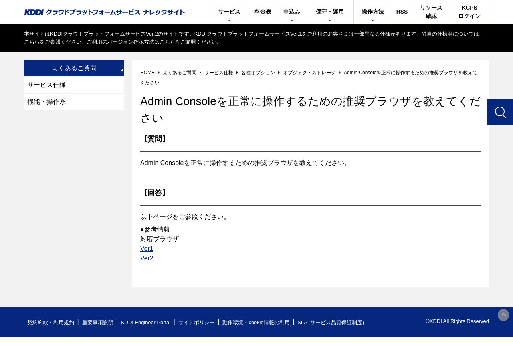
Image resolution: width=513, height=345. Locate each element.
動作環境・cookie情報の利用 (257, 322)
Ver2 (146, 258)
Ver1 (146, 248)
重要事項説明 (97, 322)
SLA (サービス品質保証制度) (332, 322)
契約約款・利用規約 (50, 322)
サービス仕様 (46, 84)
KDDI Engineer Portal (146, 322)
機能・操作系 (46, 101)
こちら (32, 42)
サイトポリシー (198, 322)
